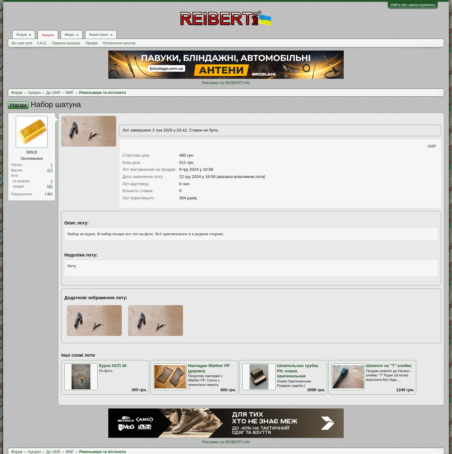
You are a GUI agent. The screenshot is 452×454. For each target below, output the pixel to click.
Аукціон (48, 35)
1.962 (48, 194)
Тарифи (91, 43)
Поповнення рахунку (119, 43)
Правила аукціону (66, 43)
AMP (432, 146)
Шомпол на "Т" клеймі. (389, 365)
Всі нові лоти (22, 43)
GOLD (31, 152)
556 (49, 186)
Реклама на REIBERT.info (226, 82)
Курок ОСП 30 (112, 365)
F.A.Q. (42, 43)
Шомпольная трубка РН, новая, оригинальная (297, 370)
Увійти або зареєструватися (412, 5)
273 (49, 170)
